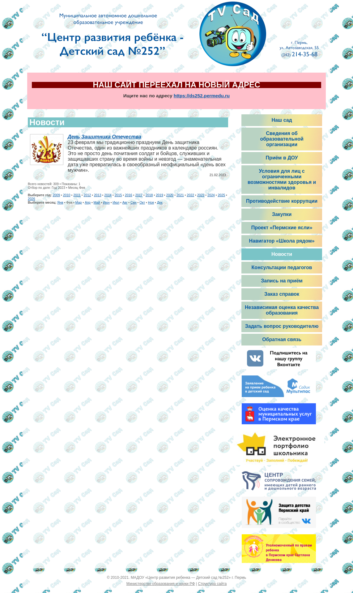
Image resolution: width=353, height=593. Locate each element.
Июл (116, 202)
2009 (56, 195)
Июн (106, 202)
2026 (31, 199)
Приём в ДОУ (282, 157)
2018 (149, 195)
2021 (180, 195)
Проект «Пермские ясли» (282, 227)
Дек (160, 202)
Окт (142, 202)
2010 (66, 195)
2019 (159, 195)
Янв (60, 202)
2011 (77, 195)
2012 (87, 195)
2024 (211, 195)
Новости (281, 254)
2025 (221, 195)
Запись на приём (282, 280)
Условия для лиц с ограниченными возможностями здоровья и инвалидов (282, 179)
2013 (97, 195)
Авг (125, 202)
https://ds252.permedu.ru (202, 95)
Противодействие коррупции (281, 201)
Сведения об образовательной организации (281, 139)
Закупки (281, 214)
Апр (88, 202)
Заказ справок (281, 294)
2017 (138, 195)
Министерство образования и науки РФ (160, 584)
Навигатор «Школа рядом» (281, 241)
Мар (78, 202)
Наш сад (281, 120)
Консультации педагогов (282, 267)
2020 (170, 195)
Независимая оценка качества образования (282, 310)
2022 (190, 195)
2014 (108, 195)
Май (97, 202)
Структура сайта (212, 584)
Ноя (151, 202)
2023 (201, 195)
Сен (133, 202)
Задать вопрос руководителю (282, 326)
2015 (118, 195)
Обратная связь (281, 339)
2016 (128, 195)
